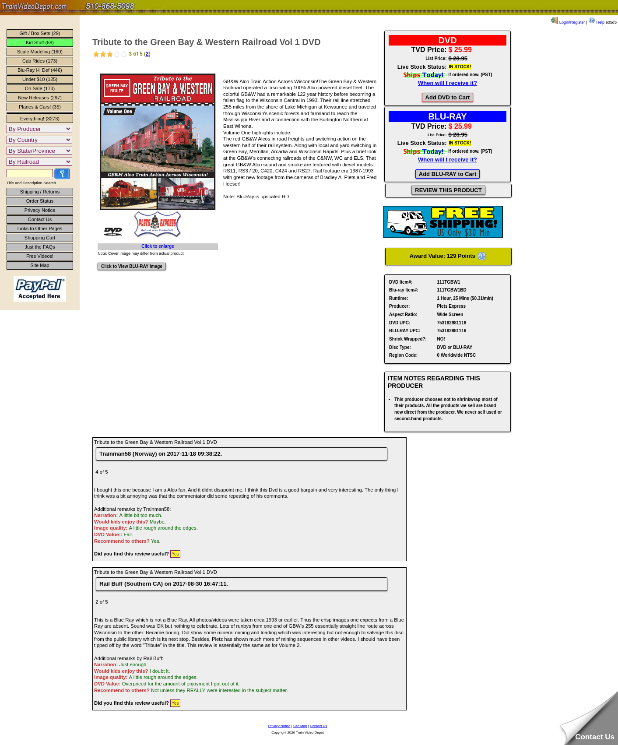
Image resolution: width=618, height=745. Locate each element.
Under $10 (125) (39, 79)
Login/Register (568, 22)
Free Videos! (39, 256)
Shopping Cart (40, 237)
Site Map (39, 265)
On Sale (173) (40, 88)
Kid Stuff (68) (40, 42)
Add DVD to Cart (447, 97)
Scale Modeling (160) (40, 51)
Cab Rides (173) (39, 60)
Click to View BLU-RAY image (131, 266)
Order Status (39, 201)
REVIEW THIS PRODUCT (448, 190)
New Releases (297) (40, 97)
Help (596, 22)
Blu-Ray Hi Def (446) (40, 70)
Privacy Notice (40, 210)
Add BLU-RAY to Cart (447, 174)
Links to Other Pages (40, 228)
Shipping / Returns (40, 191)
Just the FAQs (40, 247)
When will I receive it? (447, 83)
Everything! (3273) (40, 118)
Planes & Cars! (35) (40, 106)
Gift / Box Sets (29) (40, 33)
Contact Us (40, 219)
